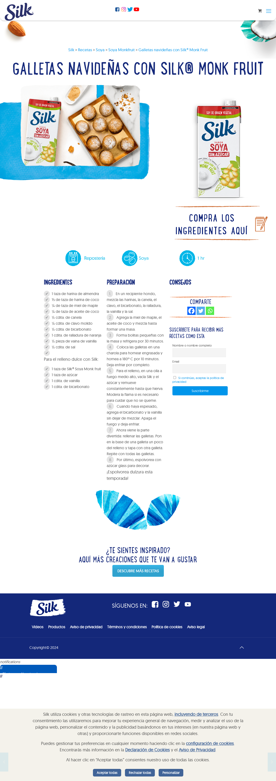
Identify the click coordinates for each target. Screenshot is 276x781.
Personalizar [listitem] (170, 773)
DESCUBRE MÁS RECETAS (138, 570)
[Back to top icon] (242, 647)
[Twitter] (201, 311)
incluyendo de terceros (196, 714)
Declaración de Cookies (147, 750)
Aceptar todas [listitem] (107, 773)
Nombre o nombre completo (192, 345)
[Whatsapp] (210, 311)
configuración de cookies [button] (210, 743)
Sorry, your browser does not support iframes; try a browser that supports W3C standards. (34, 697)
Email (176, 361)
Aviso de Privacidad (197, 750)
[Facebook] (191, 311)
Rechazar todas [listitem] (140, 773)
